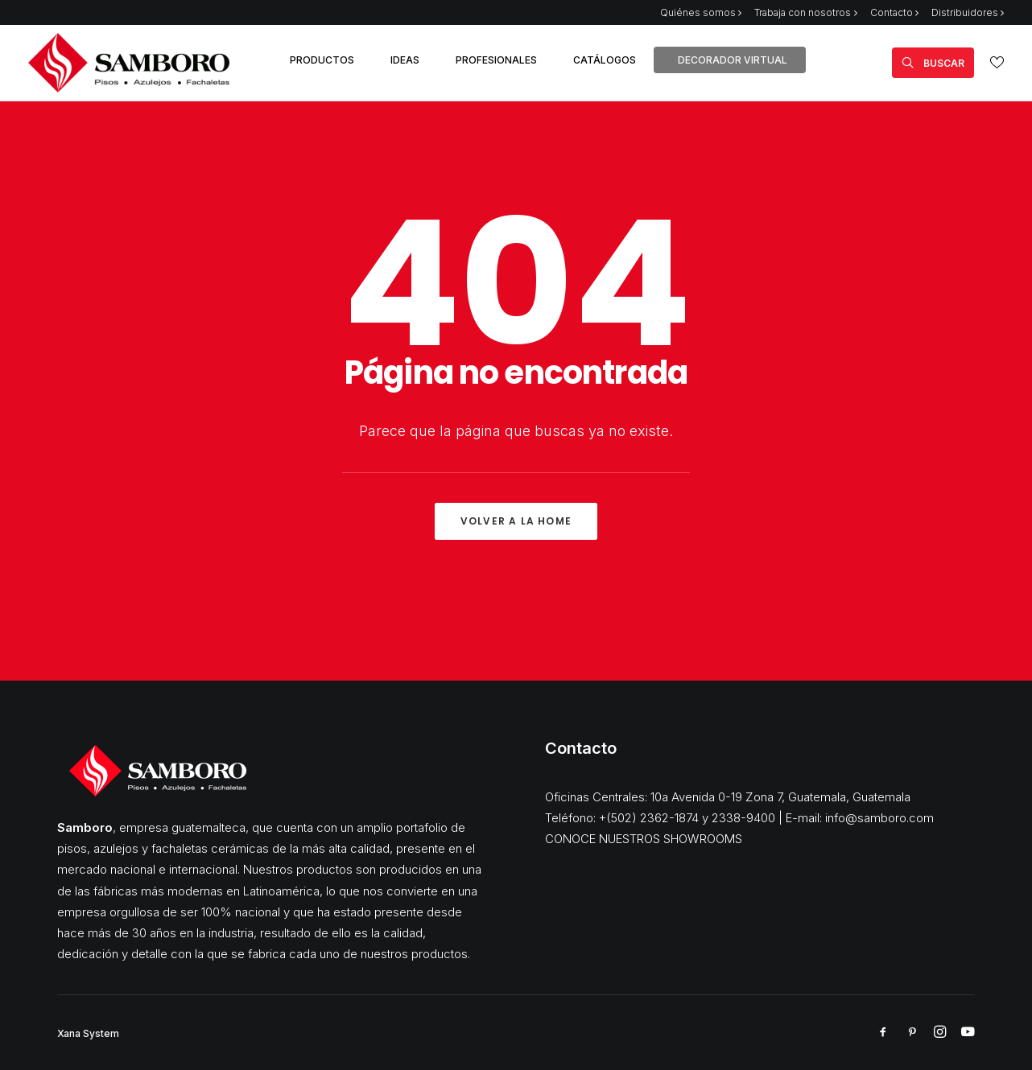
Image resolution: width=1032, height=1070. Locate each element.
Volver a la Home (516, 521)
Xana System (88, 1033)
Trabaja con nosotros (805, 12)
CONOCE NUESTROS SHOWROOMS (643, 838)
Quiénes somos (700, 12)
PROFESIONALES (496, 60)
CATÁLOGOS (604, 60)
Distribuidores (967, 12)
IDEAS (404, 60)
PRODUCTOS (322, 60)
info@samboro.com (879, 817)
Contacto (894, 12)
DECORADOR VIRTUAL (732, 60)
